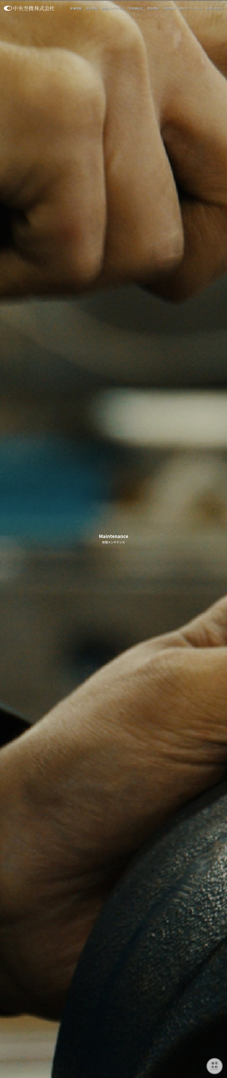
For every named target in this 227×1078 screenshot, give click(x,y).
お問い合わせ (214, 8)
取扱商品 (153, 8)
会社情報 (91, 8)
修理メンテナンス (113, 8)
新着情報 (76, 8)
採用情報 (169, 8)
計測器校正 (136, 8)
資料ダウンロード (190, 8)
